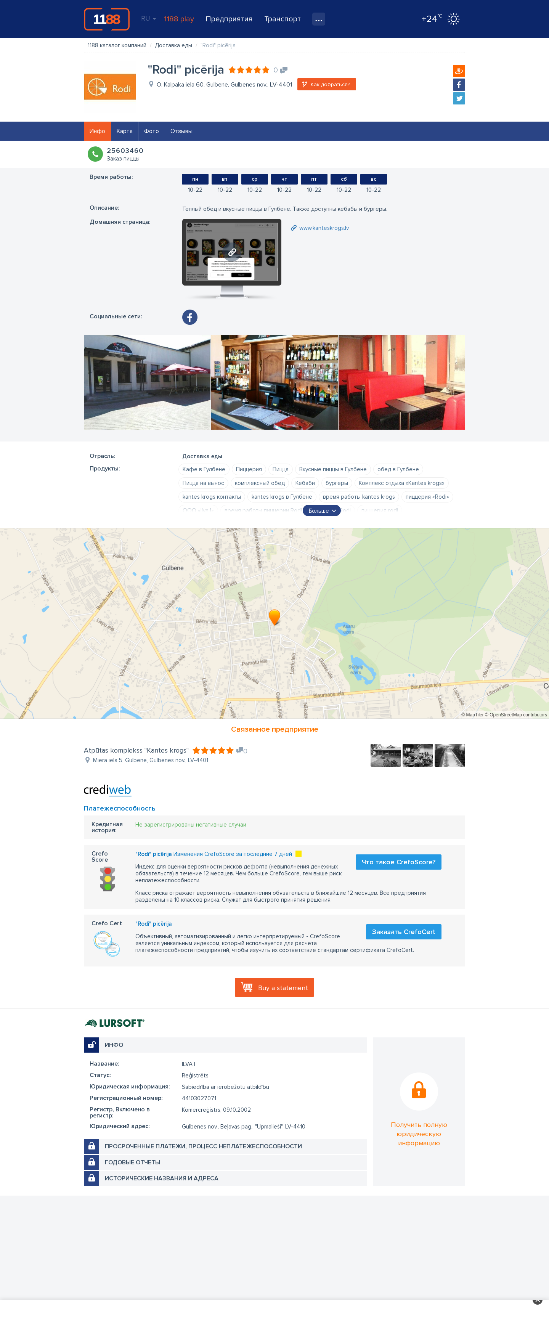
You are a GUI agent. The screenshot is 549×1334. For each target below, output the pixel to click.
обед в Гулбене (398, 469)
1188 (107, 19)
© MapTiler (472, 715)
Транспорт (282, 19)
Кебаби (305, 483)
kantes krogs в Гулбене (282, 496)
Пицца (281, 469)
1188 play (179, 19)
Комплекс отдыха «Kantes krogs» (402, 483)
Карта (125, 131)
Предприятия (229, 19)
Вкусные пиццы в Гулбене (333, 469)
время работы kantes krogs (359, 496)
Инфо (97, 131)
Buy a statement (283, 988)
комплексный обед (260, 483)
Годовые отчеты (132, 1162)
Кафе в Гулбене (204, 469)
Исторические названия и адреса (161, 1178)
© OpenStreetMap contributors (516, 715)
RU (148, 18)
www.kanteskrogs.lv (324, 228)
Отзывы (181, 131)
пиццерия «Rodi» (427, 496)
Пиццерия (249, 469)
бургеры (337, 483)
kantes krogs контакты (212, 496)
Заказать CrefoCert (403, 932)
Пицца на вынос (203, 483)
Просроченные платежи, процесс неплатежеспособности (203, 1146)
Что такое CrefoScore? (398, 862)
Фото (151, 131)
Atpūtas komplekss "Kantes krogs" (136, 750)
